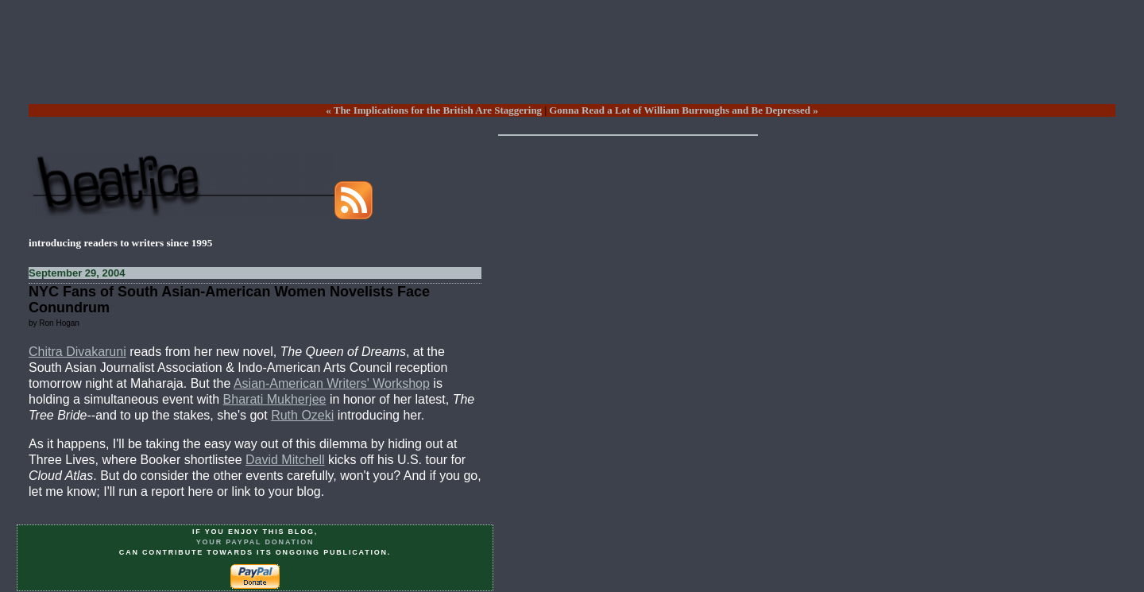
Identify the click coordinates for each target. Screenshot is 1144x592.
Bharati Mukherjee (275, 399)
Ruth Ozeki (302, 415)
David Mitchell (285, 459)
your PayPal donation (255, 542)
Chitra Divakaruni (77, 351)
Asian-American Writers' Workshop (332, 383)
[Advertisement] (572, 64)
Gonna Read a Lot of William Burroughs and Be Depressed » (683, 110)
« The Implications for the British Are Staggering (434, 110)
